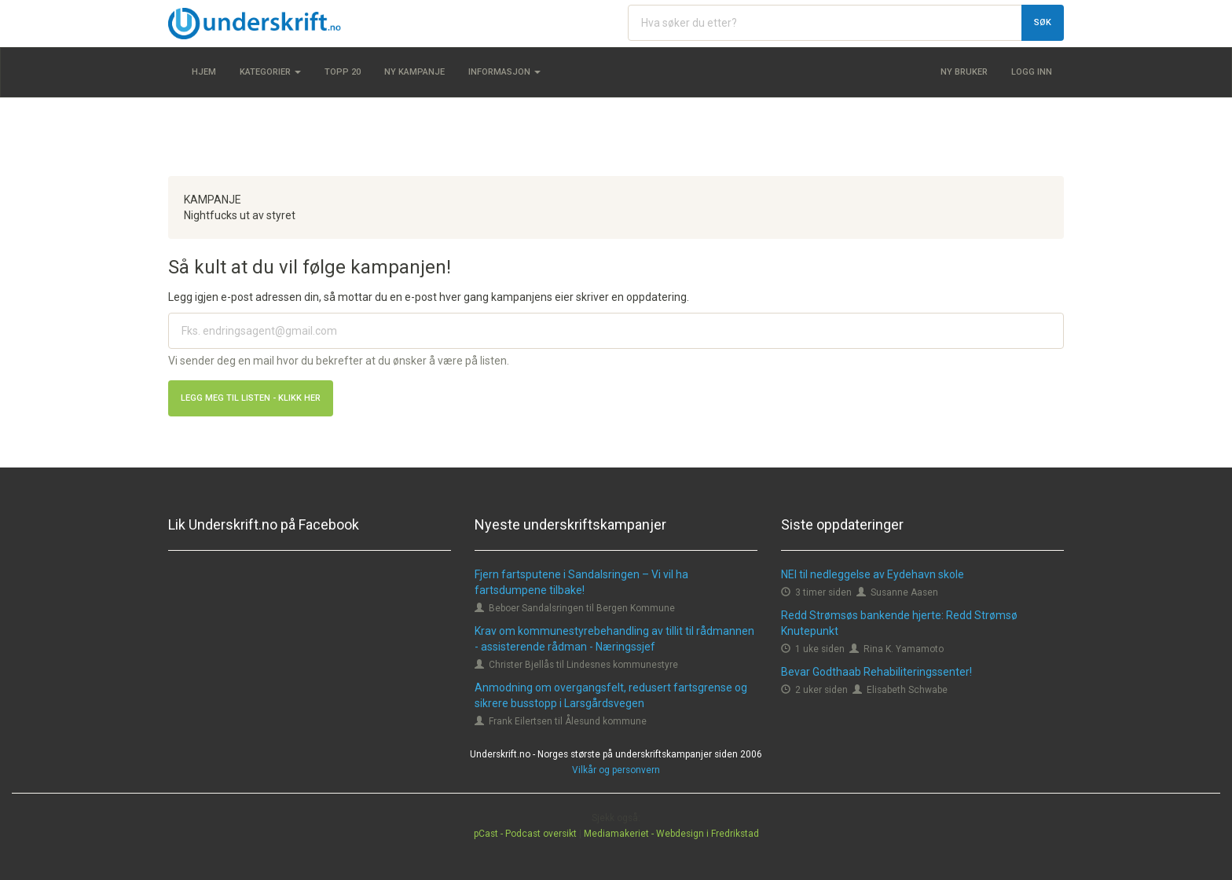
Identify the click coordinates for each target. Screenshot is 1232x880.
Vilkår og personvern (616, 770)
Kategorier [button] (270, 72)
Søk (1042, 22)
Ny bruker (964, 72)
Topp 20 (342, 72)
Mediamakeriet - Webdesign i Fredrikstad (671, 833)
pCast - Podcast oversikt (525, 833)
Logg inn (1031, 72)
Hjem (204, 72)
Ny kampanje (414, 72)
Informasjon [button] (504, 72)
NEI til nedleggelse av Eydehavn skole (872, 574)
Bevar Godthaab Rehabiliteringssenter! (876, 672)
